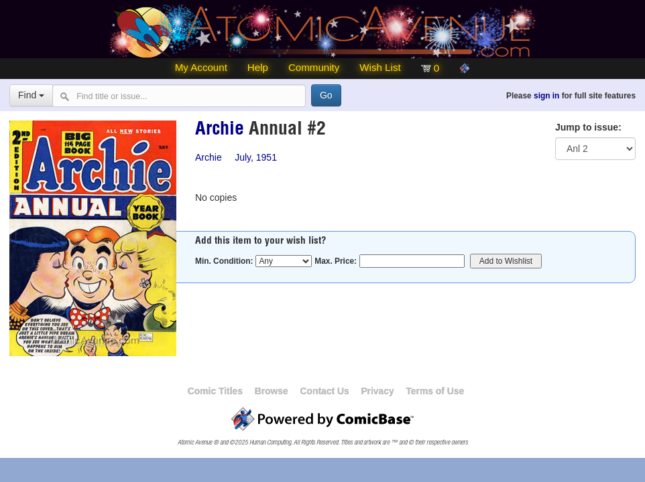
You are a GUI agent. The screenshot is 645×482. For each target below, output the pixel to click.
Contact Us (324, 391)
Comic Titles (215, 391)
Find (31, 95)
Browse (271, 391)
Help (257, 67)
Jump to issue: (588, 127)
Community (313, 67)
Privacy (377, 391)
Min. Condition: (224, 261)
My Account (201, 67)
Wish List (379, 67)
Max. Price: (335, 261)
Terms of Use (435, 391)
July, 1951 (256, 157)
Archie (219, 130)
